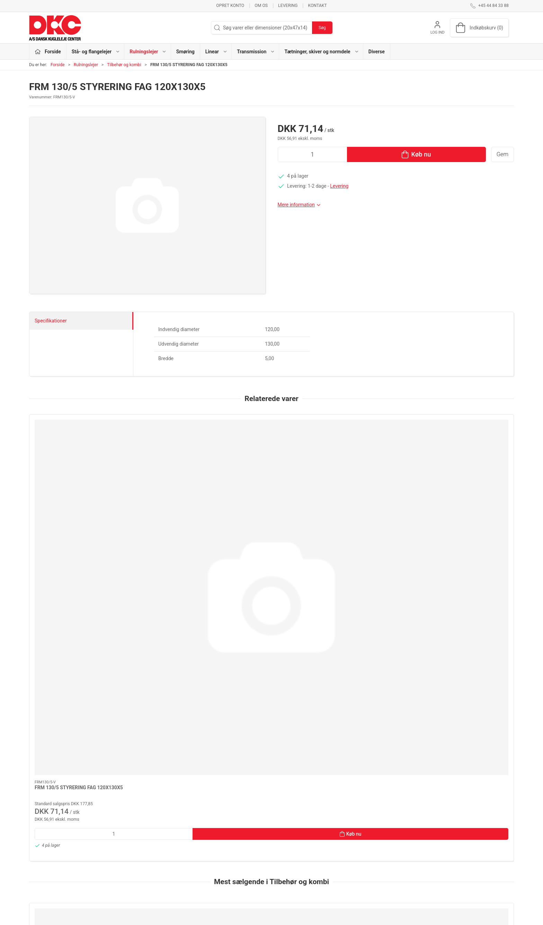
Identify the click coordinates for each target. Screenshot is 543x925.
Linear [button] (216, 51)
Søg (322, 27)
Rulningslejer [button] (148, 51)
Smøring (185, 51)
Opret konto (230, 5)
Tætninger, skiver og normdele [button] (321, 51)
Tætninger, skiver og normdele (227, 882)
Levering (287, 5)
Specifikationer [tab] (51, 320)
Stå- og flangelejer (214, 832)
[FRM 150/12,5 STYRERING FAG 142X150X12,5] (467, 644)
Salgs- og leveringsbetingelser (392, 872)
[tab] (267, 774)
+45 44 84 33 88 (46, 847)
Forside (58, 64)
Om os (261, 5)
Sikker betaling (376, 862)
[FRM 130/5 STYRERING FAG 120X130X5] (75, 450)
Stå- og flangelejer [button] (96, 51)
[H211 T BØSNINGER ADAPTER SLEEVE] (75, 644)
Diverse (376, 51)
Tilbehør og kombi (124, 64)
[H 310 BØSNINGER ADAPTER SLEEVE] (173, 644)
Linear (201, 862)
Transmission (209, 872)
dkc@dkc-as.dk (45, 854)
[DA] (55, 28)
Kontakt (317, 5)
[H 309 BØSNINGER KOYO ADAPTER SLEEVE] (369, 644)
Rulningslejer (86, 64)
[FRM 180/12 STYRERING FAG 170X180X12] (271, 644)
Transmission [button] (256, 51)
